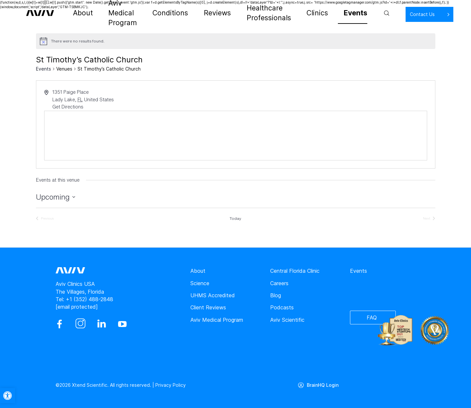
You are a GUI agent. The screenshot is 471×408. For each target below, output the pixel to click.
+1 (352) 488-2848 (89, 299)
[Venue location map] (235, 135)
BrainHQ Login (323, 385)
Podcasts (282, 307)
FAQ (372, 317)
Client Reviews (208, 307)
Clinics (311, 13)
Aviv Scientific (287, 320)
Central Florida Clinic (295, 271)
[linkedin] (101, 324)
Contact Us (401, 14)
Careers (279, 283)
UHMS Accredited (212, 295)
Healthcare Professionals (264, 13)
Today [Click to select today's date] (235, 218)
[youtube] (122, 324)
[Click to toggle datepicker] (55, 197)
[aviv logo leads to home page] (46, 13)
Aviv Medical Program (131, 13)
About (87, 13)
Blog (275, 295)
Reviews (213, 13)
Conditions (180, 13)
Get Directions (67, 106)
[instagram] (80, 324)
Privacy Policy (170, 385)
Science (199, 283)
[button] (7, 395)
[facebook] (59, 324)
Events (337, 13)
